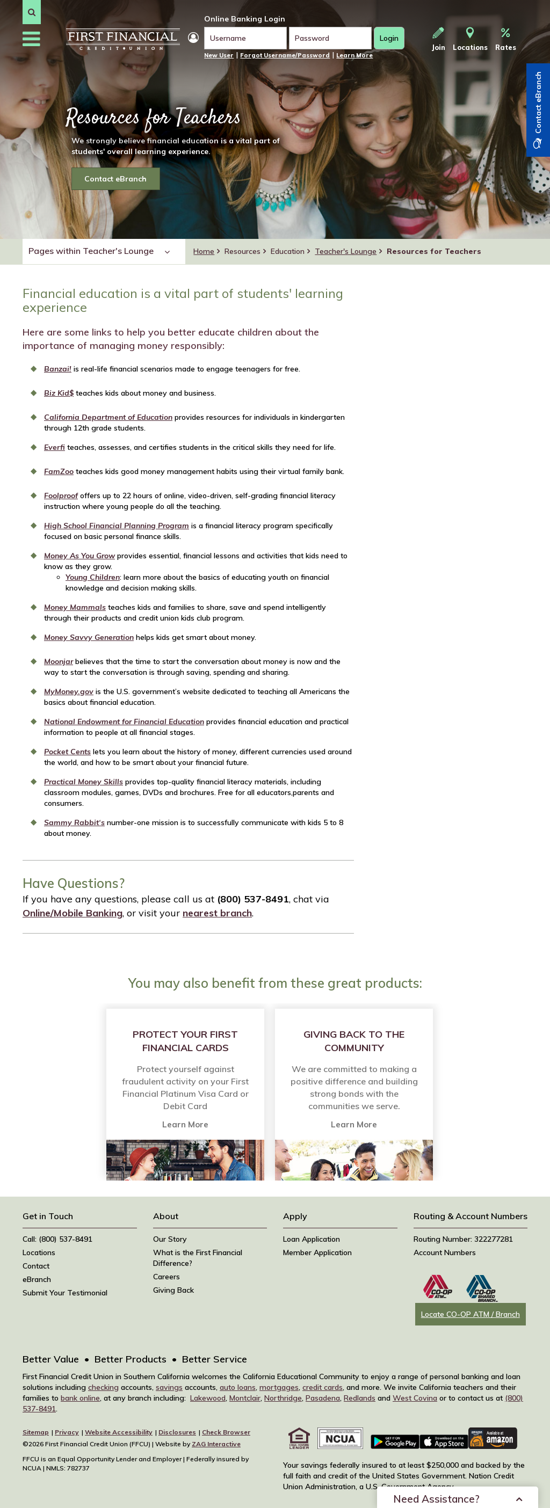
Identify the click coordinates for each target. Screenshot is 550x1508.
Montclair (244, 1398)
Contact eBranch (115, 179)
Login (392, 40)
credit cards (322, 1387)
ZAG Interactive (216, 1444)
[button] (32, 12)
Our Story (170, 1239)
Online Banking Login (244, 19)
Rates (505, 39)
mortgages (279, 1387)
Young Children (93, 577)
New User (219, 55)
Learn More (354, 55)
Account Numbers (445, 1252)
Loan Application (311, 1239)
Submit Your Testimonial (65, 1293)
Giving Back (173, 1290)
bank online (80, 1398)
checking (103, 1387)
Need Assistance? (436, 1487)
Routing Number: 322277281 (463, 1239)
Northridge (283, 1398)
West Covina (415, 1398)
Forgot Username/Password (285, 55)
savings (169, 1387)
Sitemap (36, 1432)
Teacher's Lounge (346, 251)
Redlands (359, 1398)
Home (203, 251)
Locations (470, 39)
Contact (36, 1266)
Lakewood (208, 1398)
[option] (185, 1092)
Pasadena (323, 1398)
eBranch (37, 1279)
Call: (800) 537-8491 (57, 1239)
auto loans (238, 1387)
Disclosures (177, 1432)
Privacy (67, 1432)
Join (438, 39)
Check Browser (226, 1432)
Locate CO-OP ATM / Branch (470, 1314)
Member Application (317, 1252)
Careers (166, 1276)
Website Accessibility (119, 1432)
